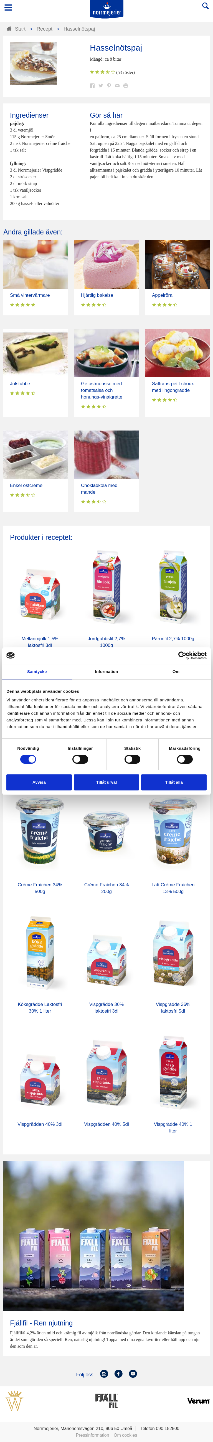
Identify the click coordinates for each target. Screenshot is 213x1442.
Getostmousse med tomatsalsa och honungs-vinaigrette (101, 390)
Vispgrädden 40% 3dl (39, 1124)
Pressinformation (92, 1435)
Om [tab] (176, 671)
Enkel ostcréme (26, 485)
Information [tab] (106, 671)
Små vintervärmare (30, 295)
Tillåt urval (106, 782)
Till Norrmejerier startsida (106, 9)
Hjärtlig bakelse (97, 295)
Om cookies (125, 1435)
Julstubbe (20, 383)
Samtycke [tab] (37, 671)
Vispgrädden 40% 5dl (106, 1124)
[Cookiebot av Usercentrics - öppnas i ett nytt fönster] (182, 655)
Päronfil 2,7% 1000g (173, 638)
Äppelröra (162, 295)
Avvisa (39, 782)
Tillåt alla (174, 782)
